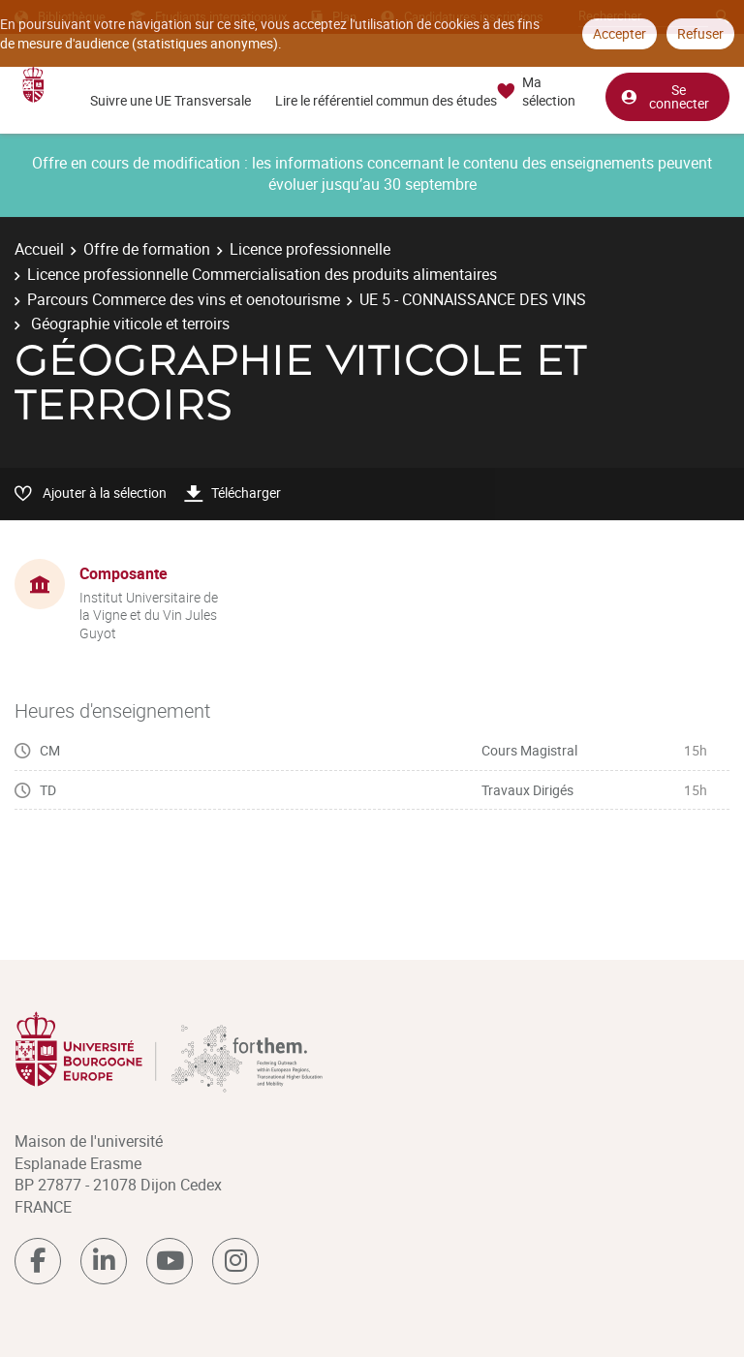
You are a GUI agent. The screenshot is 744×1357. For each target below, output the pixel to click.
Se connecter (664, 95)
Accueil (39, 249)
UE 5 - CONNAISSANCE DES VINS (472, 299)
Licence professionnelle (310, 249)
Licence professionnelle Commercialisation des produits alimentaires (262, 274)
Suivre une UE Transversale (170, 100)
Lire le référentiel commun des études (386, 100)
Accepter (619, 33)
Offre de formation (146, 249)
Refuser (700, 33)
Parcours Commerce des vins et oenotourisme (183, 299)
